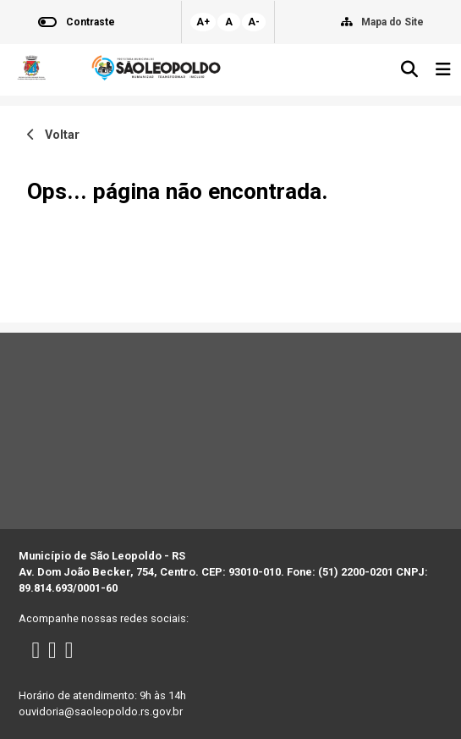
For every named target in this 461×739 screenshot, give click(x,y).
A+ (203, 22)
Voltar (53, 135)
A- (254, 22)
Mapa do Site (392, 22)
